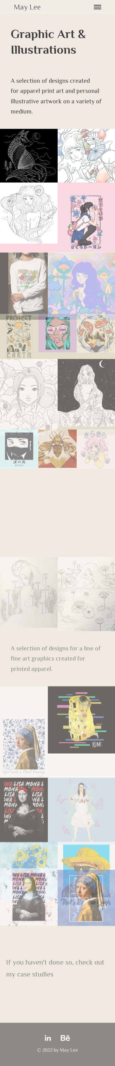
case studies (35, 975)
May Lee (27, 7)
